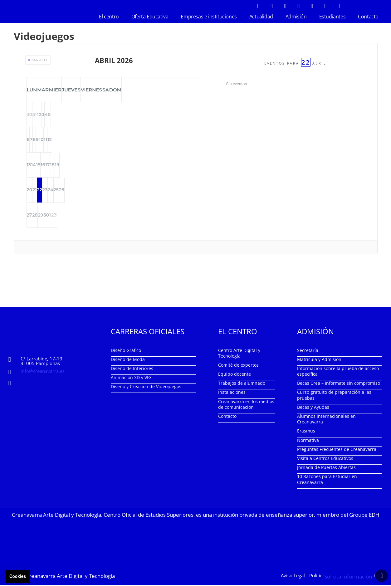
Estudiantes (332, 16)
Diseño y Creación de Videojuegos (146, 388)
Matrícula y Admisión (319, 360)
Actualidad (261, 16)
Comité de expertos (238, 366)
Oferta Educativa (150, 16)
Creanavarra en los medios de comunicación (246, 405)
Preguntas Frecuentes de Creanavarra (336, 450)
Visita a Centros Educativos (325, 459)
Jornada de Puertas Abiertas (326, 468)
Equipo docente (234, 375)
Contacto (368, 16)
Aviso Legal (293, 576)
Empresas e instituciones (209, 16)
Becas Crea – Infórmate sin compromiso (338, 384)
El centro (109, 16)
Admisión (296, 16)
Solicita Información (348, 576)
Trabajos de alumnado (241, 384)
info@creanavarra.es (43, 372)
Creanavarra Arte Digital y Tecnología (70, 576)
